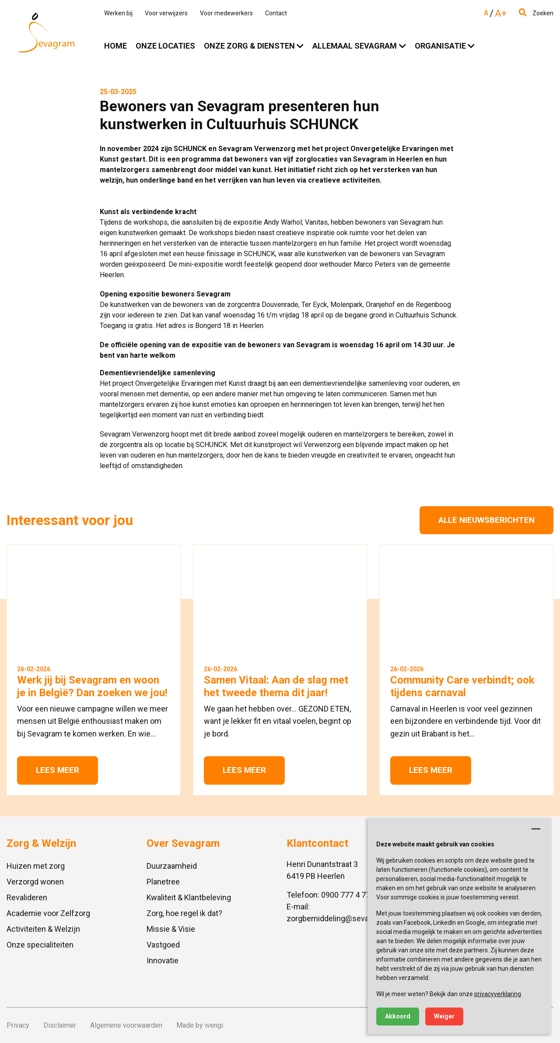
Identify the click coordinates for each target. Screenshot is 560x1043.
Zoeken (536, 13)
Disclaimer (59, 1025)
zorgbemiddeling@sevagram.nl (341, 918)
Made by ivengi (199, 1025)
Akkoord (397, 1016)
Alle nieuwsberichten (486, 520)
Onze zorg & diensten (249, 45)
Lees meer (57, 770)
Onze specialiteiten (40, 944)
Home (115, 45)
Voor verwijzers (166, 13)
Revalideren (27, 897)
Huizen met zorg (36, 865)
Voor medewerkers (226, 13)
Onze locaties (165, 45)
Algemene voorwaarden (126, 1025)
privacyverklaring (497, 993)
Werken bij (118, 13)
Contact (276, 13)
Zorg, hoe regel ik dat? (184, 913)
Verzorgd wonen (35, 881)
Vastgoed (163, 944)
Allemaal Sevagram (354, 45)
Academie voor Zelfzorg (48, 913)
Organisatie (440, 45)
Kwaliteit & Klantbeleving (189, 897)
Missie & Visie (171, 929)
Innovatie (162, 960)
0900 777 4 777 (347, 894)
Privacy (18, 1025)
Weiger (444, 1016)
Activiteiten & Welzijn (43, 929)
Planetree (163, 881)
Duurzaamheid (172, 865)
